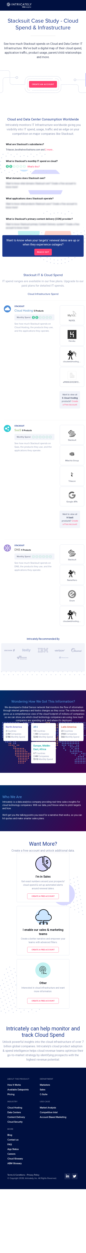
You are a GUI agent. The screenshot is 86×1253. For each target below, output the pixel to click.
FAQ (9, 1144)
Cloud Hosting (24, 310)
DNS (17, 549)
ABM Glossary (14, 1163)
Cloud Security (15, 1122)
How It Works (14, 1085)
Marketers (45, 1085)
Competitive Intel (49, 1112)
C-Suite (43, 1094)
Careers (11, 1154)
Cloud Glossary (15, 1159)
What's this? (33, 166)
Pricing (10, 1094)
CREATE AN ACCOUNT (43, 84)
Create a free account (43, 896)
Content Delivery (16, 1117)
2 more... (49, 149)
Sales (42, 1090)
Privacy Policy (33, 1175)
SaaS (18, 430)
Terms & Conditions (16, 1175)
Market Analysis (48, 1108)
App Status (13, 1149)
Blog (9, 1135)
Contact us (12, 1140)
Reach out (43, 252)
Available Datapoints (18, 1090)
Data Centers (14, 1112)
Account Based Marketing (53, 1117)
